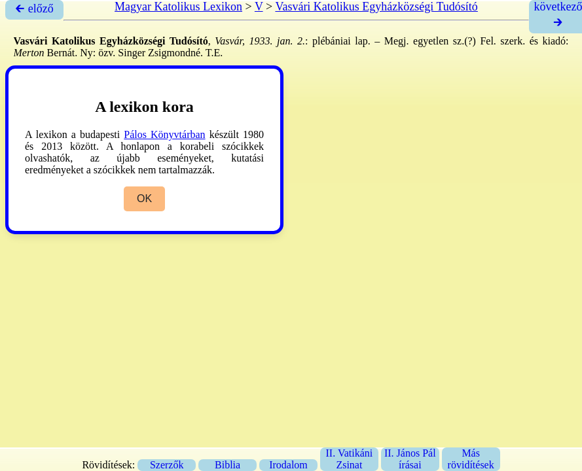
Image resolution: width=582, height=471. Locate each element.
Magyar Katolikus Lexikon (178, 6)
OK (144, 198)
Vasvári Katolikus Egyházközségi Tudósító (376, 6)
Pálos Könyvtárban (164, 134)
